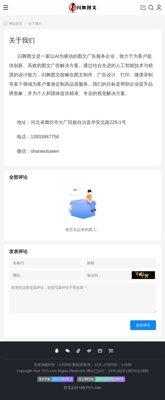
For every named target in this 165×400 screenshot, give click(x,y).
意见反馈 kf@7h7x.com (82, 388)
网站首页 (15, 24)
